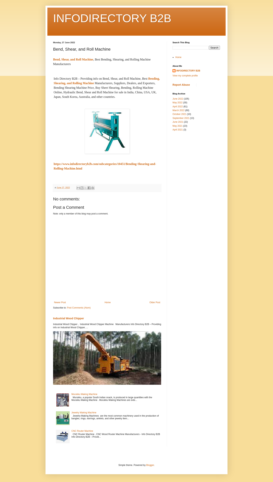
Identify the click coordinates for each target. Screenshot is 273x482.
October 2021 (179, 114)
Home (108, 302)
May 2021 (178, 126)
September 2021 (181, 118)
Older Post (154, 302)
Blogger (150, 465)
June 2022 (178, 98)
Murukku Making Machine (84, 394)
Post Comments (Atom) (79, 307)
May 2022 (178, 102)
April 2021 (178, 129)
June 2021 (178, 122)
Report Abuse (181, 84)
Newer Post (60, 302)
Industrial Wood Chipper (68, 318)
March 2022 (178, 110)
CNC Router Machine (82, 431)
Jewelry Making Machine (83, 412)
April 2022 (178, 106)
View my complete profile (185, 75)
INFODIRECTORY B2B (112, 18)
